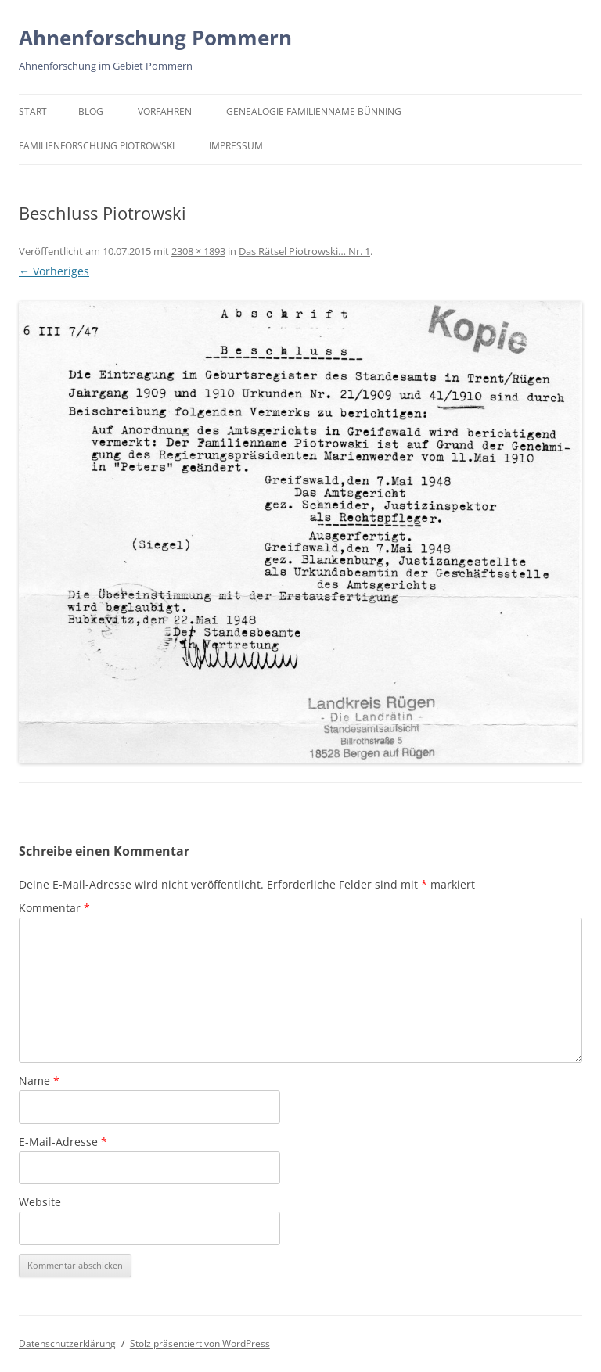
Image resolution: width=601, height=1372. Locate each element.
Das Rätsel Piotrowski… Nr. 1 (304, 251)
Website (40, 1201)
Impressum (236, 146)
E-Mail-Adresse (63, 1141)
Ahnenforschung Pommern (155, 37)
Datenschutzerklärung (67, 1343)
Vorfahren (165, 111)
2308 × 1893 (198, 251)
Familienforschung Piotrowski (97, 146)
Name (39, 1080)
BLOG (90, 111)
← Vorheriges (54, 271)
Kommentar (54, 907)
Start (33, 111)
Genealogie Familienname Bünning (313, 111)
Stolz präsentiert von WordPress (200, 1343)
